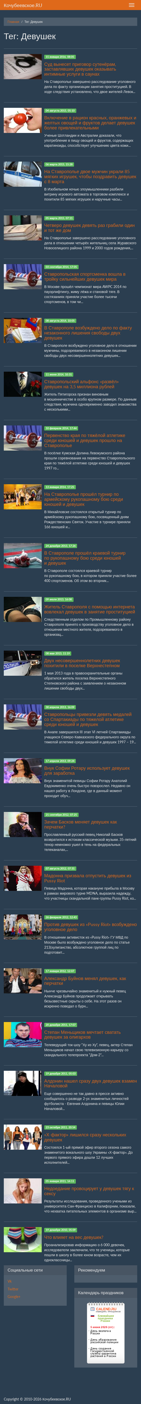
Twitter (13, 1289)
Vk (10, 1281)
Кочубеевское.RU (23, 5)
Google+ (14, 1296)
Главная (13, 22)
